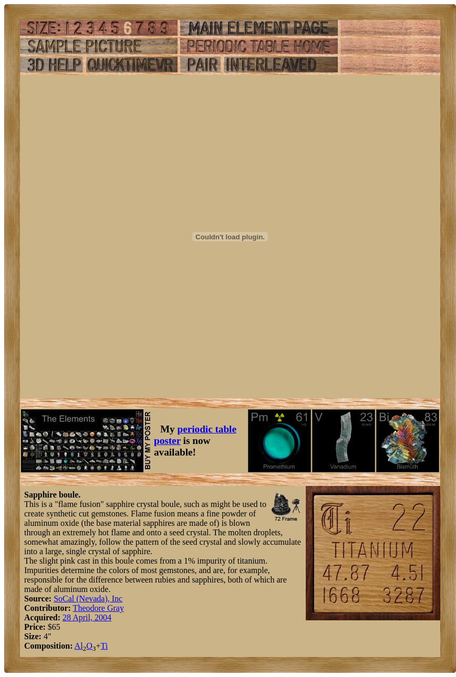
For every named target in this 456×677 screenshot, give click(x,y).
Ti (104, 645)
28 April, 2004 (87, 617)
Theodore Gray (98, 608)
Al (79, 645)
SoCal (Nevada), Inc (88, 598)
